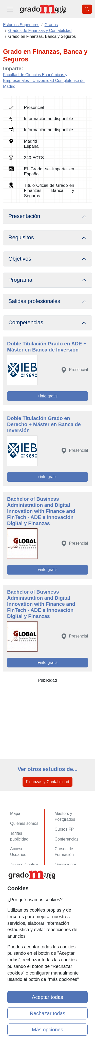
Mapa (15, 813)
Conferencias (67, 839)
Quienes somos (24, 823)
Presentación (24, 216)
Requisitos (21, 237)
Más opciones (47, 1029)
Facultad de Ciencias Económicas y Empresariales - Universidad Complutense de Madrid (44, 81)
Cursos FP (64, 829)
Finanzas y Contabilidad (47, 782)
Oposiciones (66, 864)
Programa (20, 280)
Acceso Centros (24, 864)
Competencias (25, 323)
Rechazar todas (47, 1013)
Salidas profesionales (34, 301)
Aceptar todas (47, 997)
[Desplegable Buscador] (87, 9)
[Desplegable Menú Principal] (10, 9)
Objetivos (19, 259)
